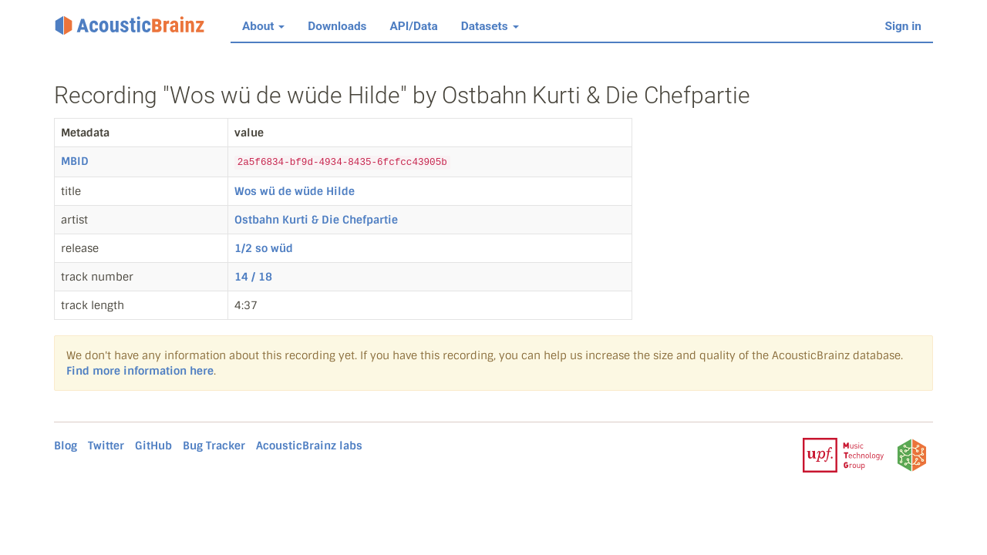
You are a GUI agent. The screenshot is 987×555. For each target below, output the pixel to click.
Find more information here (140, 371)
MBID (75, 161)
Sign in (903, 26)
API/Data (414, 26)
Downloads (337, 26)
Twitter (106, 445)
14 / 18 (253, 277)
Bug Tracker (214, 445)
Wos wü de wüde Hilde (294, 191)
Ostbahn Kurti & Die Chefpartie (316, 220)
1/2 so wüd (263, 248)
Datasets (490, 26)
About (263, 26)
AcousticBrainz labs (309, 445)
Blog (65, 445)
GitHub (153, 445)
